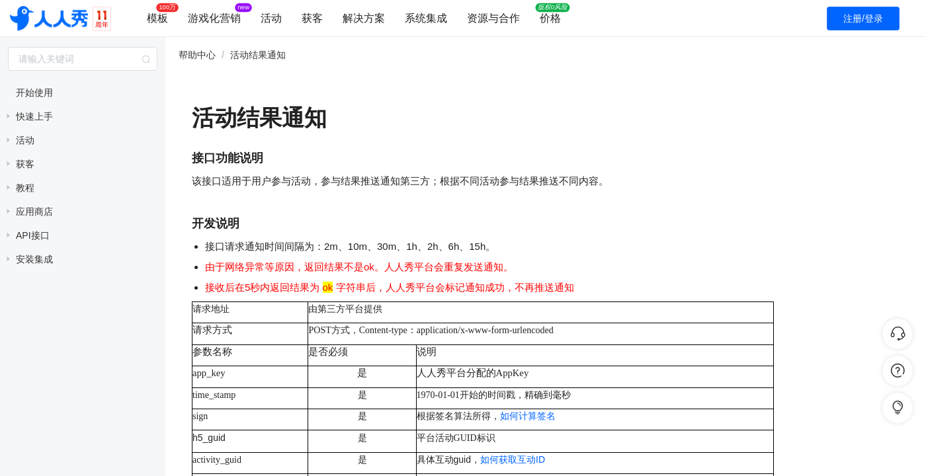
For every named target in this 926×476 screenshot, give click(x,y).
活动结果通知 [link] (258, 55)
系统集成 (426, 18)
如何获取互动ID (512, 459)
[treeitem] (82, 92)
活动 (271, 18)
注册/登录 (863, 18)
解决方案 (364, 18)
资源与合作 (493, 18)
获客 (312, 18)
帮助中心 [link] (197, 55)
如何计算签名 (528, 416)
